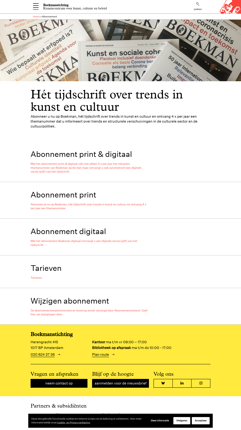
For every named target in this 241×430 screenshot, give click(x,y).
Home (36, 16)
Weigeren (181, 420)
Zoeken (198, 6)
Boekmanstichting (56, 5)
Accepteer (201, 420)
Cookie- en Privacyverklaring (73, 422)
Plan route (100, 354)
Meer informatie (160, 420)
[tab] (120, 161)
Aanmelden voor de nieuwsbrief (120, 383)
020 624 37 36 (43, 354)
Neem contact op (59, 383)
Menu (36, 6)
